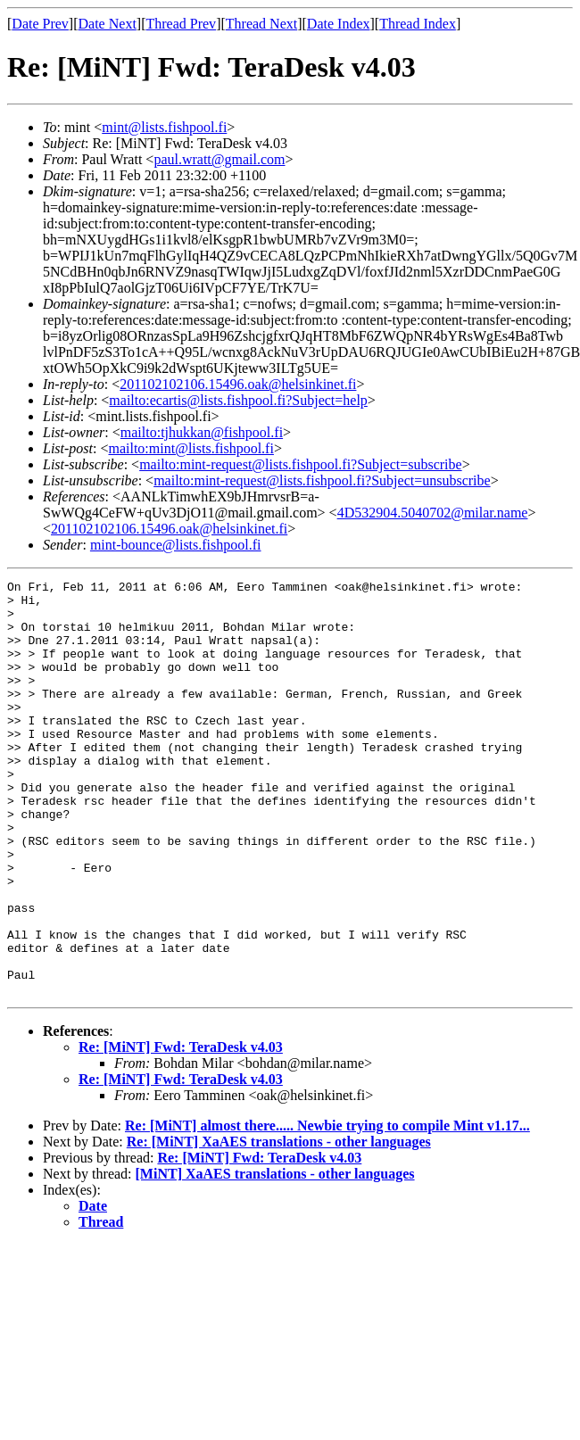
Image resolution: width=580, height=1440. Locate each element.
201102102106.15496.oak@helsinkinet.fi (238, 384)
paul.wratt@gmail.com (219, 159)
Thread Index (417, 23)
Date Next (108, 23)
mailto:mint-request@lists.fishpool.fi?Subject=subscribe (300, 464)
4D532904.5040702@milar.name (432, 512)
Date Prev (40, 23)
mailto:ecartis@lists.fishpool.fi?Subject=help (238, 400)
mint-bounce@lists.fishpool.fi (175, 544)
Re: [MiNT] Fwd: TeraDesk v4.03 (181, 1130)
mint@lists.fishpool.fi (164, 127)
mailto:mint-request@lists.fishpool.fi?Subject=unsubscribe (321, 480)
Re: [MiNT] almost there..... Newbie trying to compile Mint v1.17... (327, 1208)
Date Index (338, 23)
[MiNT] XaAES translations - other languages (275, 1256)
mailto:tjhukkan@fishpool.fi (201, 432)
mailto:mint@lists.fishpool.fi (190, 448)
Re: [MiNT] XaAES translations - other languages (279, 1224)
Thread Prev (180, 23)
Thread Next (261, 23)
